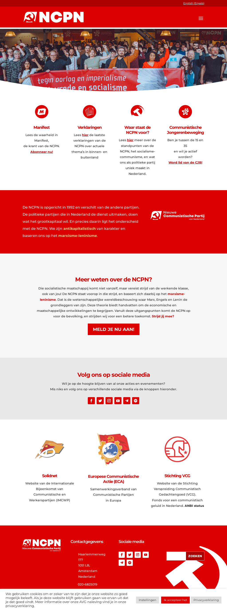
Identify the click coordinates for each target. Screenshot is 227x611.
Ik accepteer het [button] (175, 600)
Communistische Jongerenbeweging (185, 130)
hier (85, 135)
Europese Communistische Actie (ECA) (113, 479)
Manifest (41, 127)
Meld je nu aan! (113, 329)
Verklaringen (90, 127)
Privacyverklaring (206, 600)
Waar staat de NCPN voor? (137, 130)
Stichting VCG (177, 475)
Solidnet (49, 475)
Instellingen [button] (147, 600)
